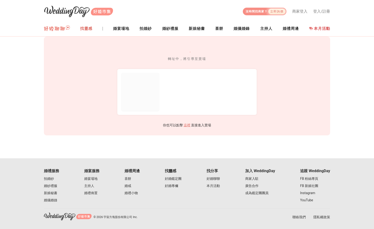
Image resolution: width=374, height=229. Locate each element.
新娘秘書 (50, 193)
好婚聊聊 (213, 179)
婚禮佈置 (91, 193)
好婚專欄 (171, 186)
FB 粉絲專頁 (309, 179)
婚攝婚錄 (50, 200)
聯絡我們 (299, 217)
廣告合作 (252, 186)
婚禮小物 (131, 193)
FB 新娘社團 (309, 186)
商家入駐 (252, 179)
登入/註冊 (321, 11)
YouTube (306, 200)
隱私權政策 (321, 217)
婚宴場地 (91, 179)
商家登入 (299, 11)
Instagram (307, 193)
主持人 (89, 186)
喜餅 (128, 179)
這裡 (187, 125)
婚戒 (128, 186)
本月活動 (319, 28)
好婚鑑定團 (173, 179)
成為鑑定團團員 (257, 193)
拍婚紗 (49, 179)
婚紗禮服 (50, 186)
